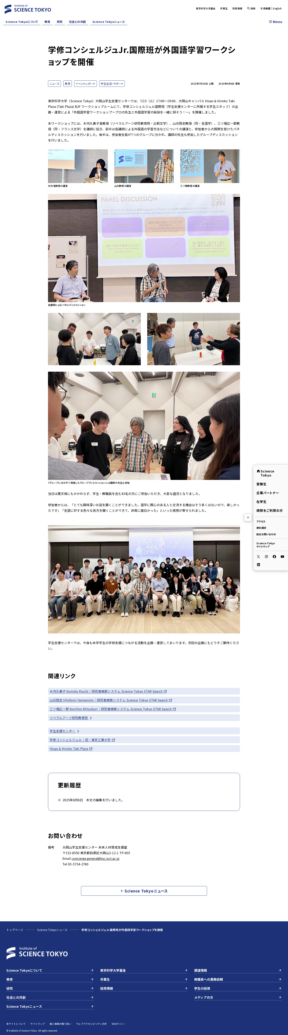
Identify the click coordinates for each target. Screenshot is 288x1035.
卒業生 (224, 8)
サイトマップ (37, 1023)
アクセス (260, 521)
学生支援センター (65, 731)
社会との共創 (77, 22)
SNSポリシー (119, 1023)
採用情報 (237, 8)
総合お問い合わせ (266, 534)
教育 (47, 22)
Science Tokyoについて (22, 22)
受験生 (261, 483)
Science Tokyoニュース (108, 22)
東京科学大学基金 (205, 8)
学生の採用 (238, 988)
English (277, 8)
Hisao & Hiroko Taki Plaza (71, 748)
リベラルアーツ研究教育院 (71, 717)
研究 (60, 22)
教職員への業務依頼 (238, 979)
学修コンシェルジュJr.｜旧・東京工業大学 (82, 739)
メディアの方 (238, 997)
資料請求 (261, 527)
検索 (251, 8)
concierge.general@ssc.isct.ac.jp (95, 858)
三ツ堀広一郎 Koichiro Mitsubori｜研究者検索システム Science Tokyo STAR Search (113, 708)
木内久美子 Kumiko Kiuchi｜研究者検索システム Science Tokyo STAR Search (108, 691)
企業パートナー (267, 492)
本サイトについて (16, 1023)
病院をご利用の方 (269, 510)
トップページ (14, 930)
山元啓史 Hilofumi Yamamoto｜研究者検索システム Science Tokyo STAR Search (111, 700)
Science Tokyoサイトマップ (265, 544)
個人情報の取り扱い (60, 1023)
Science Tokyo (265, 472)
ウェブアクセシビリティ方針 (91, 1023)
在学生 (261, 501)
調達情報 (238, 970)
